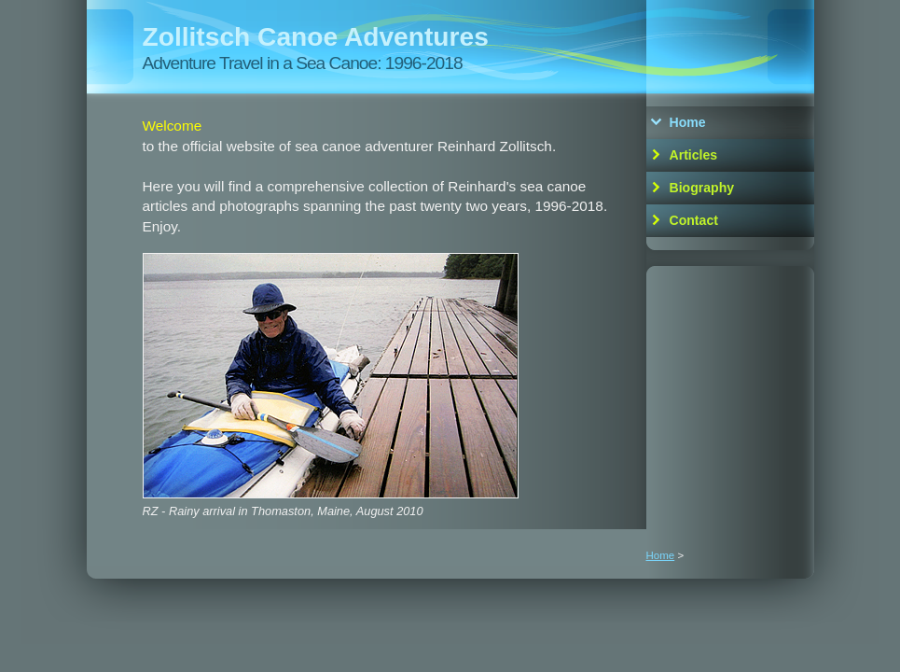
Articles (694, 154)
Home (688, 122)
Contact (694, 220)
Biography (702, 187)
